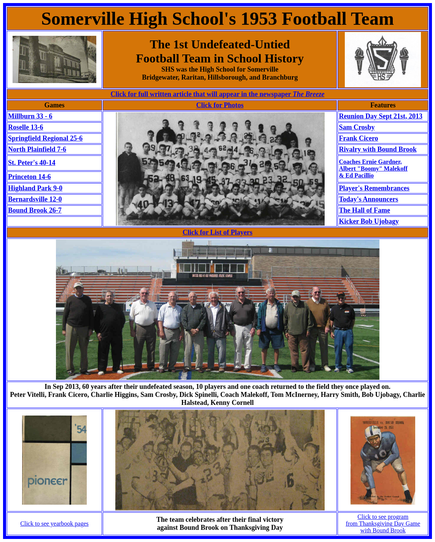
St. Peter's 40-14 (31, 162)
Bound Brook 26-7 (35, 210)
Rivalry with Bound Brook (377, 149)
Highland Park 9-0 (35, 188)
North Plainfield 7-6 (37, 149)
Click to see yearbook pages (54, 523)
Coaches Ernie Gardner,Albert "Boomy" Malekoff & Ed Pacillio (373, 168)
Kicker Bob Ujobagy (369, 221)
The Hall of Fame (364, 210)
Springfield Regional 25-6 (45, 138)
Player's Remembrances (374, 188)
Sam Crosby (356, 127)
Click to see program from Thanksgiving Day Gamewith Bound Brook (383, 523)
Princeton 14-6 (29, 177)
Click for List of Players (218, 232)
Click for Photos (220, 105)
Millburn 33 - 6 (30, 116)
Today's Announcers (368, 199)
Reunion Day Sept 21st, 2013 (380, 116)
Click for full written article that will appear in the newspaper (218, 94)
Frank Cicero (358, 138)
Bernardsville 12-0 (35, 199)
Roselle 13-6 (25, 127)
